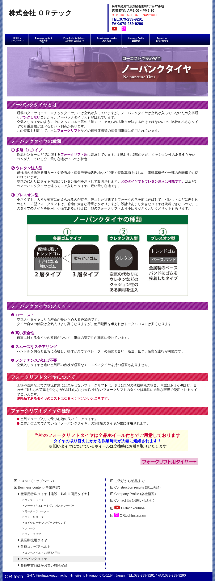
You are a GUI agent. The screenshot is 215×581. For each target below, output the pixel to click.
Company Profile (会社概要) (133, 494)
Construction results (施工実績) (135, 487)
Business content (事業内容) (37, 487)
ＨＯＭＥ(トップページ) (34, 481)
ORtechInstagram (128, 514)
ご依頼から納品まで (127, 481)
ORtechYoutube (127, 507)
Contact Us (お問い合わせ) (132, 500)
